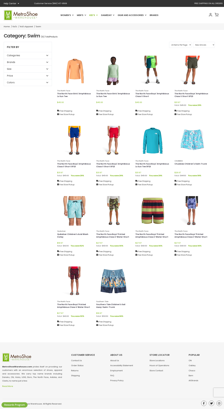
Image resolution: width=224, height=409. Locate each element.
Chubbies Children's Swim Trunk (189, 166)
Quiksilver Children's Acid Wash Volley (74, 236)
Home (7, 26)
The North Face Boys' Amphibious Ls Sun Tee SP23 (150, 166)
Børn (191, 377)
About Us (114, 362)
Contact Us (76, 362)
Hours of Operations (159, 367)
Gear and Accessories (131, 15)
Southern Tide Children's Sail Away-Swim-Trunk (112, 306)
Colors (11, 82)
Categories (13, 55)
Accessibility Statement (121, 367)
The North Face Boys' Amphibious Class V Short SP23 (192, 95)
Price (10, 75)
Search (200, 15)
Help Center (11, 3)
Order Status (77, 367)
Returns (75, 372)
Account (208, 15)
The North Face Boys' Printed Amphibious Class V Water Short (112, 237)
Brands (154, 15)
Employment (116, 372)
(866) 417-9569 (50, 3)
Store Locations (157, 362)
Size (9, 69)
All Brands (193, 382)
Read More (8, 386)
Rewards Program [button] (14, 404)
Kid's (92, 15)
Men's (80, 15)
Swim (38, 26)
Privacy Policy (117, 382)
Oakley (192, 367)
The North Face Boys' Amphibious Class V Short (149, 95)
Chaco (192, 372)
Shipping (75, 377)
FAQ (112, 377)
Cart (216, 15)
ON (190, 362)
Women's (65, 15)
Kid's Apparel (26, 26)
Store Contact (156, 372)
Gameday (106, 15)
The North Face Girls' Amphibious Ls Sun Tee (69, 95)
